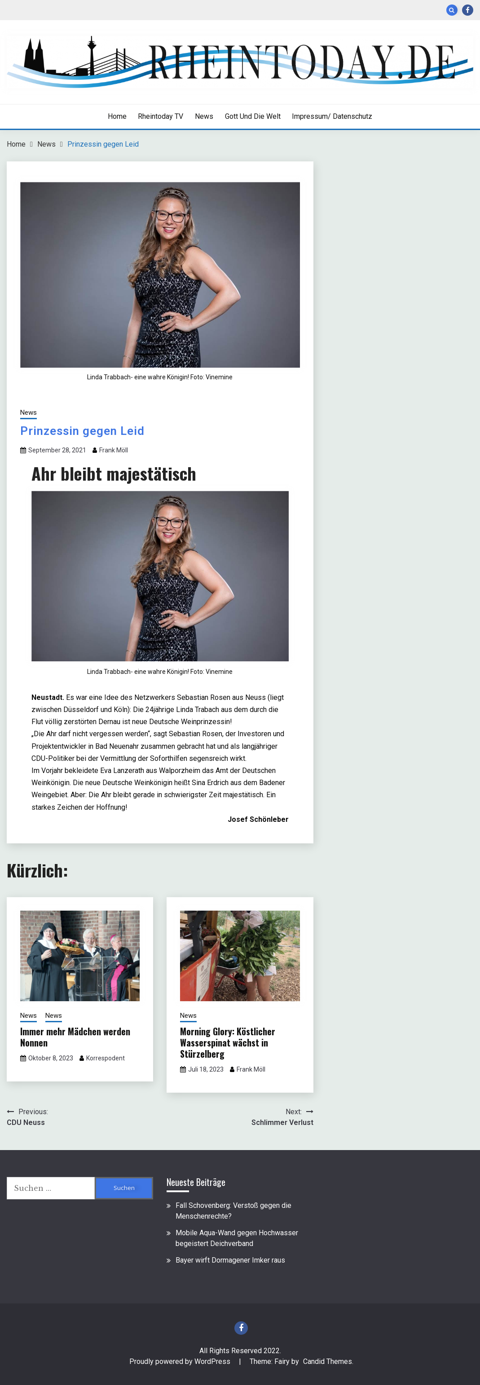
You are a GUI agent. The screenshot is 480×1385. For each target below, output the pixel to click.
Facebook (467, 10)
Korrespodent (105, 1058)
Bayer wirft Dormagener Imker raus (230, 1260)
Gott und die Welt (253, 116)
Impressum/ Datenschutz (332, 116)
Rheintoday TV (160, 116)
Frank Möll (113, 450)
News (204, 116)
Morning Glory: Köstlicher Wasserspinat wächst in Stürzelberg (227, 1042)
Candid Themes (327, 1361)
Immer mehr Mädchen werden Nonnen (75, 1037)
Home (117, 116)
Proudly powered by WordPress (180, 1361)
